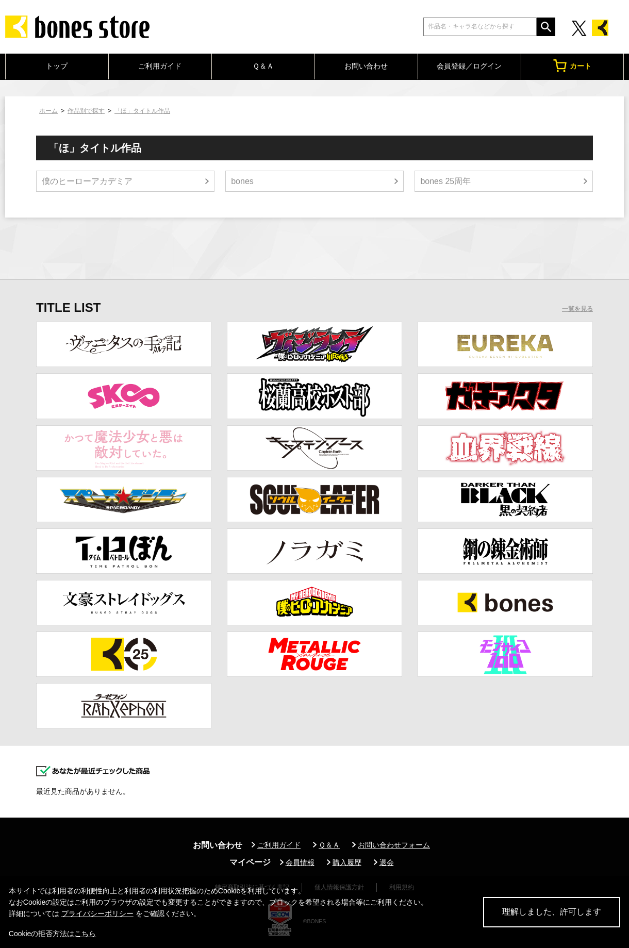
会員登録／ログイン (469, 66)
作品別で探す (86, 110)
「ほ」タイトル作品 (142, 110)
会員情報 (300, 862)
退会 (386, 862)
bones (242, 181)
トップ (57, 66)
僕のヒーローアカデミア (87, 181)
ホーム (48, 110)
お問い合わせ (366, 66)
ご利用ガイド (159, 66)
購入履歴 (347, 862)
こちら (85, 933)
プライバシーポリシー (97, 913)
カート (572, 65)
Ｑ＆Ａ (263, 66)
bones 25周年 (445, 181)
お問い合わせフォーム (394, 845)
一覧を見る (577, 308)
